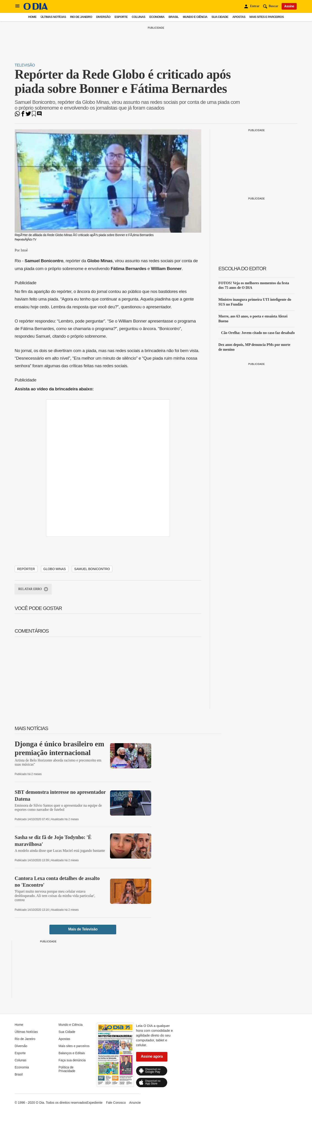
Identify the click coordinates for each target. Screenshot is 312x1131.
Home (32, 17)
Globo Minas (54, 569)
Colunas (138, 17)
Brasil (174, 17)
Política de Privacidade (67, 1069)
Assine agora (152, 1056)
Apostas (238, 17)
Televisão (25, 65)
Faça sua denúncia (72, 1060)
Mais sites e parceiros (267, 17)
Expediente (94, 1102)
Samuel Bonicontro (92, 569)
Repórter (26, 569)
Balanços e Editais (72, 1053)
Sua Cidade (220, 17)
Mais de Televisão (82, 929)
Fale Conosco (116, 1102)
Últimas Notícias (53, 17)
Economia (156, 17)
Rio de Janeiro (81, 17)
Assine (289, 6)
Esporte (121, 17)
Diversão (103, 17)
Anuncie (135, 1102)
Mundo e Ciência (195, 17)
